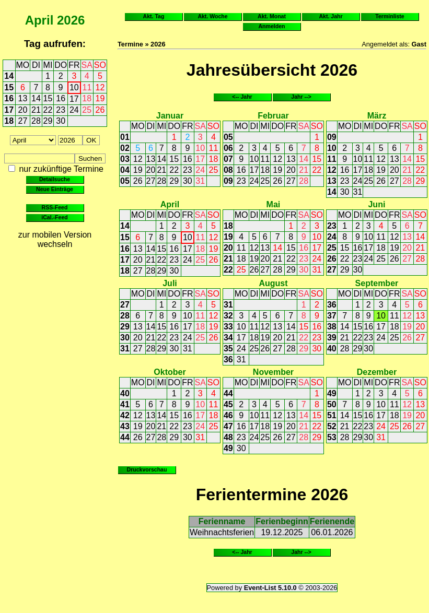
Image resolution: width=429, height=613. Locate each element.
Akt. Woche (212, 16)
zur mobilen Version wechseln (55, 239)
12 (100, 87)
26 (100, 109)
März (376, 115)
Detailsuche (54, 179)
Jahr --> (301, 96)
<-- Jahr (242, 96)
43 (125, 426)
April (39, 20)
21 (36, 109)
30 (60, 120)
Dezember (377, 372)
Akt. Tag (154, 16)
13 (23, 98)
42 (125, 415)
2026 (71, 20)
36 (228, 359)
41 (125, 404)
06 (228, 148)
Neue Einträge (54, 189)
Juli (170, 283)
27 (23, 120)
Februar (273, 115)
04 (125, 170)
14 (9, 76)
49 (228, 448)
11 (87, 87)
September (377, 283)
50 (332, 404)
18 (86, 98)
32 (228, 315)
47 (228, 426)
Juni (376, 204)
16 (9, 98)
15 (9, 87)
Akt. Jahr (330, 16)
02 (125, 148)
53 (332, 437)
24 (74, 109)
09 (228, 180)
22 (48, 109)
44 (125, 437)
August (273, 283)
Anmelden (272, 26)
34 (228, 337)
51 (332, 415)
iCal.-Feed (54, 217)
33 (228, 326)
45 (228, 404)
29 (48, 120)
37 (332, 315)
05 (125, 180)
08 (228, 170)
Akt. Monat (272, 16)
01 (125, 137)
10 (74, 87)
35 (228, 348)
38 (332, 326)
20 (23, 109)
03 (125, 159)
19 (100, 98)
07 (228, 159)
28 (36, 120)
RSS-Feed (55, 207)
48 (228, 437)
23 (60, 109)
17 (74, 99)
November (273, 372)
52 (332, 426)
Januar (169, 115)
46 (228, 415)
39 (332, 337)
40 (332, 348)
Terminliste (389, 16)
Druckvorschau (147, 469)
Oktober (169, 372)
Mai (273, 204)
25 (86, 109)
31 (200, 180)
